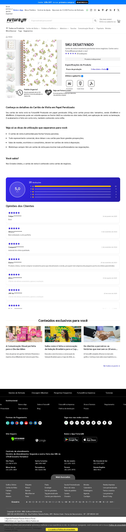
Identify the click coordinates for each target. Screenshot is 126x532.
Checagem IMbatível (40, 392)
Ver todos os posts (111, 365)
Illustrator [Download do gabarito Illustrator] (69, 83)
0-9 (111, 502)
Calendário (88, 487)
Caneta (66, 493)
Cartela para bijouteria (53, 496)
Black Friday (107, 496)
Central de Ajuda (44, 10)
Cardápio (87, 496)
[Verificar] (18, 439)
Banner (28, 490)
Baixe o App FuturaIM (74, 433)
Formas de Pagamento (16, 417)
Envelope (48, 487)
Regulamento (109, 404)
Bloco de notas (69, 487)
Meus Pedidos (30, 10)
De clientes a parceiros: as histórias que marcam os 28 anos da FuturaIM (100, 348)
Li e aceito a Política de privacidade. (61, 529)
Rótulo (27, 487)
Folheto (8, 490)
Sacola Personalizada (72, 484)
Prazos (86, 408)
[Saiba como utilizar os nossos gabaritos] (82, 76)
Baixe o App (22, 404)
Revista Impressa (109, 484)
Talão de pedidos (70, 490)
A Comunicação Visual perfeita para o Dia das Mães (21, 347)
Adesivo (8, 496)
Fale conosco (23, 408)
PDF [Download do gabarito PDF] (91, 83)
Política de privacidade (117, 525)
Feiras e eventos (108, 490)
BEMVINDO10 (82, 2)
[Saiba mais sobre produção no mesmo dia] (30, 92)
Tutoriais (109, 392)
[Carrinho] (118, 21)
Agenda (86, 493)
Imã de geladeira (51, 490)
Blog (38, 408)
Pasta (47, 484)
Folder (8, 493)
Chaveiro (67, 496)
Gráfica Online (11, 484)
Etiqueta (28, 484)
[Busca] (95, 20)
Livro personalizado (110, 487)
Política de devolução (66, 408)
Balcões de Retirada (17, 392)
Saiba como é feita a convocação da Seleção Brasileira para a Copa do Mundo (61, 348)
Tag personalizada (51, 493)
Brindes (86, 484)
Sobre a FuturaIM (43, 404)
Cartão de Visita (11, 487)
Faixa (27, 496)
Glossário (15, 501)
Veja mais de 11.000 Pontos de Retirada (68, 10)
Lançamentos (108, 493)
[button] (92, 53)
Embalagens (88, 490)
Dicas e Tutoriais (89, 404)
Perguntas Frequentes (63, 392)
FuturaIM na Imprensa (86, 392)
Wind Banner (30, 493)
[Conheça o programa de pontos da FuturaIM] (60, 92)
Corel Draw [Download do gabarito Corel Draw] (80, 83)
